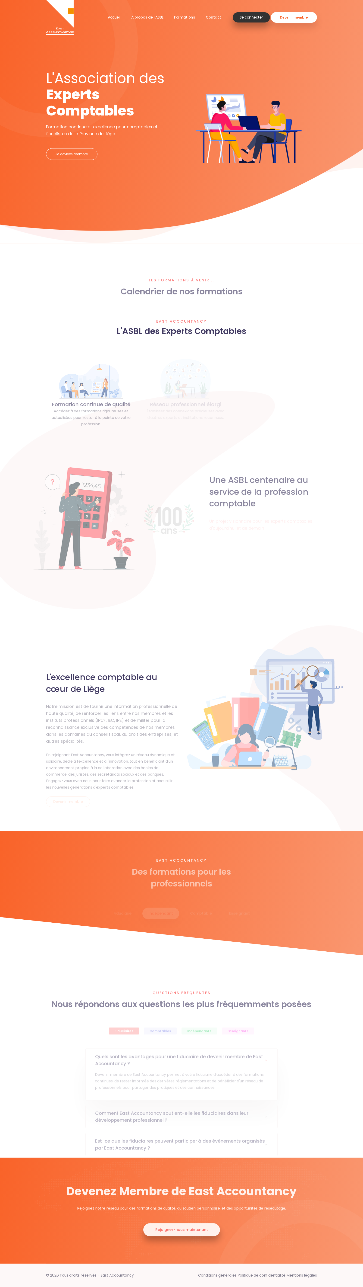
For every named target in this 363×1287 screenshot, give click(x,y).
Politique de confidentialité (261, 1275)
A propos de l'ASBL (147, 17)
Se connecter (251, 17)
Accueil (114, 17)
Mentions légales (301, 1275)
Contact (213, 17)
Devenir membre (294, 17)
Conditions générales (217, 1275)
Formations (184, 17)
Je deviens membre (72, 154)
